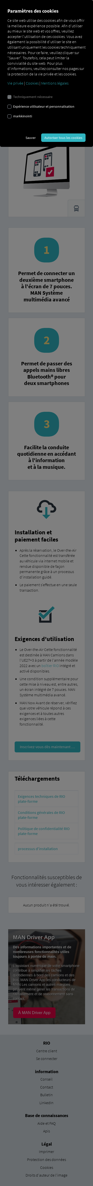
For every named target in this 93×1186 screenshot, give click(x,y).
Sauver (31, 137)
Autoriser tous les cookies (63, 137)
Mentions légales (54, 83)
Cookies (32, 83)
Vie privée (15, 83)
